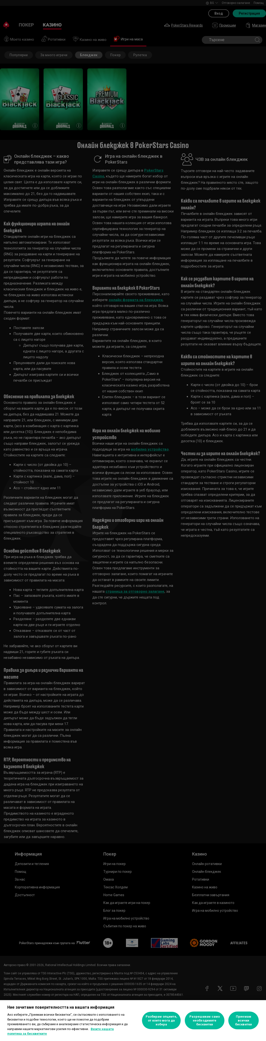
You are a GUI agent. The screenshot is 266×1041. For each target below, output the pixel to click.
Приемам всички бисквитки (243, 1020)
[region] (133, 1020)
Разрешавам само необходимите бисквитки (204, 1020)
